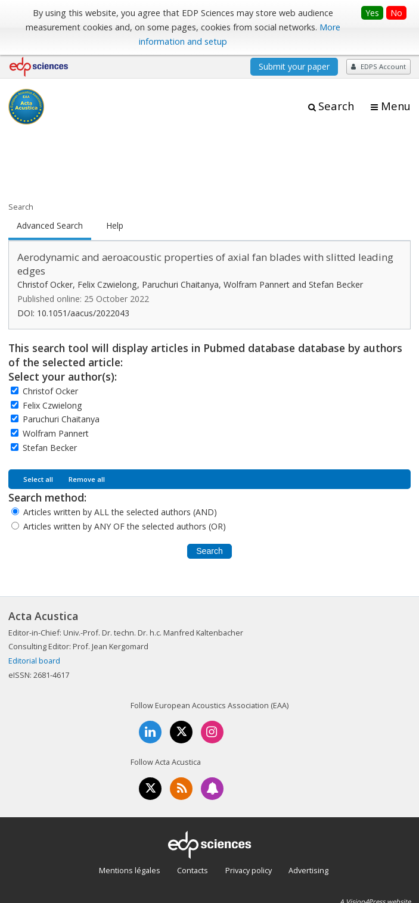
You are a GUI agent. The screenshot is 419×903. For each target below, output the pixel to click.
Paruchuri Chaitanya (61, 419)
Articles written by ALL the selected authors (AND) (120, 512)
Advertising (308, 870)
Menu (396, 106)
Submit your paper (294, 66)
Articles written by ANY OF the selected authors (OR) (124, 526)
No (396, 12)
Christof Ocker (50, 391)
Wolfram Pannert (56, 433)
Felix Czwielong (52, 405)
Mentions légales (129, 870)
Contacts (192, 870)
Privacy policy (248, 870)
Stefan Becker (50, 447)
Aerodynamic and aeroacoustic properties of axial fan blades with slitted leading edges (205, 264)
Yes (372, 12)
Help (114, 225)
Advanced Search (50, 225)
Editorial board (34, 660)
